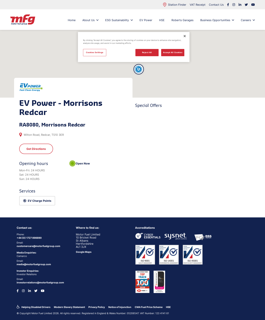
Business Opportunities (217, 20)
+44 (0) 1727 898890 (29, 237)
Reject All (147, 52)
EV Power (146, 20)
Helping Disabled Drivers (35, 307)
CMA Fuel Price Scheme (149, 307)
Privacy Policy (96, 307)
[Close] (184, 36)
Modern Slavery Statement (69, 307)
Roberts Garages (182, 20)
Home (72, 20)
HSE (162, 20)
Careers (248, 20)
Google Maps (83, 251)
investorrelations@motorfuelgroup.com (40, 282)
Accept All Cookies (172, 52)
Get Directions (36, 149)
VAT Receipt (197, 4)
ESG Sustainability (119, 20)
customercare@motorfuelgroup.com (38, 246)
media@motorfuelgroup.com (34, 264)
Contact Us (216, 4)
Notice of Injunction (119, 307)
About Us (90, 20)
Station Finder (174, 5)
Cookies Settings (94, 52)
